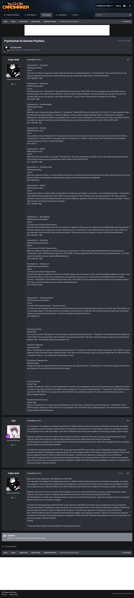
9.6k (13, 84)
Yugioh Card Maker (12, 15)
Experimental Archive (31, 50)
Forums (47, 15)
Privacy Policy (13, 594)
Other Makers (32, 15)
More (76, 15)
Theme (4, 594)
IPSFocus (13, 592)
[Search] (106, 15)
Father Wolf (17, 47)
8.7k (13, 445)
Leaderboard (62, 15)
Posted (34, 60)
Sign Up (118, 6)
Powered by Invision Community (122, 593)
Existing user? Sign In (105, 5)
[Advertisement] (67, 30)
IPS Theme (5, 592)
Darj (14, 420)
